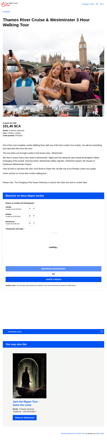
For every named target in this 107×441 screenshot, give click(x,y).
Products (6, 12)
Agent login (100, 433)
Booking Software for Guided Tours (73, 433)
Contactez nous (14, 332)
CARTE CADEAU (53, 279)
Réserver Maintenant (24, 418)
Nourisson (17, 223)
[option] (15, 111)
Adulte (17, 208)
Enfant (17, 215)
